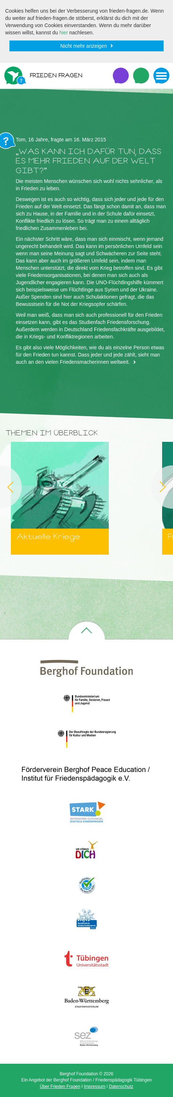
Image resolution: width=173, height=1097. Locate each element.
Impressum (94, 1086)
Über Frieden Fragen (60, 1086)
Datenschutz (121, 1086)
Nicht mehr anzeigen (83, 46)
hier (63, 32)
